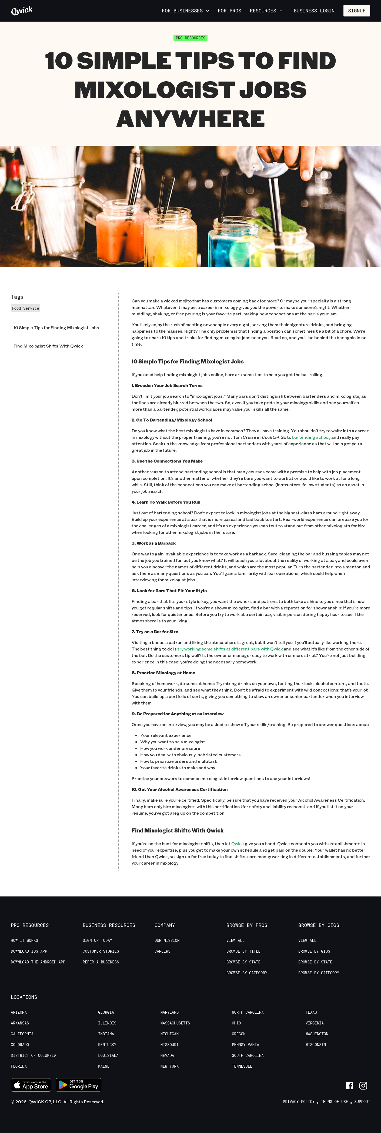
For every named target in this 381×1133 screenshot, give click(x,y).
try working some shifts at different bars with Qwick (230, 649)
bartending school (310, 437)
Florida (19, 1066)
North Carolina (248, 1012)
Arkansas (20, 1023)
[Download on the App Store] (31, 1085)
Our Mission (167, 940)
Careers (163, 951)
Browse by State (243, 962)
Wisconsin (316, 1044)
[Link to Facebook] (349, 1085)
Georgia (106, 1012)
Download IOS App (29, 951)
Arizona (19, 1012)
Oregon (238, 1033)
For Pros (229, 10)
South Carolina (248, 1055)
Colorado (20, 1044)
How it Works (24, 940)
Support (362, 1101)
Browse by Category (246, 972)
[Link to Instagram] (363, 1085)
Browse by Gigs (314, 951)
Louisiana (108, 1055)
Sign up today (97, 940)
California (22, 1033)
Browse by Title (243, 951)
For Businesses (186, 10)
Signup (357, 10)
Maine (103, 1066)
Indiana (106, 1033)
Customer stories (101, 951)
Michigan (170, 1033)
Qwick (237, 843)
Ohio (236, 1023)
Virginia (315, 1023)
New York (170, 1066)
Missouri (170, 1044)
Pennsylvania (245, 1044)
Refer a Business (101, 962)
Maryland (170, 1012)
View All (235, 940)
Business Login (314, 10)
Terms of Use (334, 1101)
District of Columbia (33, 1055)
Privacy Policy (299, 1101)
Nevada (167, 1055)
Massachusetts (175, 1023)
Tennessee (242, 1066)
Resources (267, 10)
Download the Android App (38, 962)
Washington (317, 1033)
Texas (311, 1012)
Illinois (107, 1023)
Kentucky (107, 1044)
